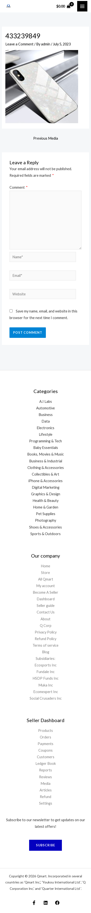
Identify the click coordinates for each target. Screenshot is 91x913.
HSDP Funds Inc (45, 678)
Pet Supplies (45, 514)
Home (45, 566)
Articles (46, 790)
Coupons (45, 750)
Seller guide (46, 605)
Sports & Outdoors (45, 534)
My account (45, 586)
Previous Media (45, 138)
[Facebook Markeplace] (34, 903)
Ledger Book (45, 763)
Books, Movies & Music (45, 454)
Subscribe (45, 845)
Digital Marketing (45, 487)
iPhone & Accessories (45, 481)
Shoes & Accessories (45, 527)
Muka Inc (45, 685)
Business (46, 415)
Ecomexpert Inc (45, 692)
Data (45, 421)
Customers (45, 757)
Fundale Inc (45, 672)
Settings (45, 803)
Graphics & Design (45, 494)
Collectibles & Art (45, 474)
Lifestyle (45, 434)
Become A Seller (45, 592)
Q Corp (45, 625)
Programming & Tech (45, 441)
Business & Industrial (45, 461)
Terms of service (45, 645)
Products (45, 730)
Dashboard (46, 599)
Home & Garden (45, 507)
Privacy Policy (46, 632)
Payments (45, 744)
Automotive (45, 408)
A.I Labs (45, 401)
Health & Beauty (45, 500)
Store (45, 573)
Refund (45, 797)
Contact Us (46, 612)
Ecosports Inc (45, 665)
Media (45, 783)
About (45, 619)
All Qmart (45, 579)
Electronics (45, 428)
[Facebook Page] (57, 903)
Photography (45, 520)
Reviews (45, 777)
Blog (45, 652)
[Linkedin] (45, 903)
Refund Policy (45, 639)
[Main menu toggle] (82, 6)
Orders (45, 737)
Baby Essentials (45, 448)
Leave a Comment (19, 44)
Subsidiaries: (45, 658)
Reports (45, 770)
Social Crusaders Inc (46, 698)
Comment (18, 187)
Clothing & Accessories (45, 468)
